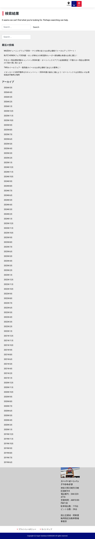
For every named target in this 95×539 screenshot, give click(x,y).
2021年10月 (8, 345)
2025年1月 (8, 163)
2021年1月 (8, 378)
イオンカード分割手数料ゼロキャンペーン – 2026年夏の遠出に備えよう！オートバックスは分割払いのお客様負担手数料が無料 (47, 73)
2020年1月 (8, 429)
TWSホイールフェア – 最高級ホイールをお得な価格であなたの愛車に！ (32, 67)
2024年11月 (8, 172)
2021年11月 (8, 341)
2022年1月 (8, 331)
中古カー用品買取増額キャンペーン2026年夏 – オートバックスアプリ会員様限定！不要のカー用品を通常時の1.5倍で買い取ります (47, 61)
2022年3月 (8, 322)
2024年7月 (8, 191)
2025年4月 (8, 148)
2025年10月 (8, 120)
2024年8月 (8, 186)
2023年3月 (8, 266)
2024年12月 (8, 167)
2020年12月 (8, 383)
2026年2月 (8, 102)
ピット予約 (74, 4)
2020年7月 (8, 406)
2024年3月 (8, 209)
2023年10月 (8, 233)
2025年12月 (8, 111)
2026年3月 (8, 97)
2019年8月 (8, 453)
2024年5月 (8, 200)
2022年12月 (8, 280)
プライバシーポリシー (27, 529)
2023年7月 (8, 247)
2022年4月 (8, 317)
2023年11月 (8, 228)
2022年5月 (8, 312)
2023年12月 (8, 223)
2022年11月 (8, 284)
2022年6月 (8, 308)
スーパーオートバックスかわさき (25, 2)
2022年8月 (8, 298)
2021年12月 (8, 336)
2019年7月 (8, 458)
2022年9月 (8, 294)
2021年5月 (8, 364)
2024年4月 (8, 205)
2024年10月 (8, 177)
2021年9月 (8, 350)
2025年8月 (8, 130)
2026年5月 (8, 88)
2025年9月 (8, 125)
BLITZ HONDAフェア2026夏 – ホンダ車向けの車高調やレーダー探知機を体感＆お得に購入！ (41, 55)
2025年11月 (8, 116)
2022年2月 (8, 326)
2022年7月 (8, 303)
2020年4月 (8, 420)
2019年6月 (8, 462)
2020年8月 (8, 401)
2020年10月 (8, 392)
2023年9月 (8, 237)
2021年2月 (8, 373)
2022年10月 (8, 289)
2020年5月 (8, 415)
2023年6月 (8, 252)
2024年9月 (8, 181)
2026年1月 (8, 106)
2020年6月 (8, 411)
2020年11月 (8, 387)
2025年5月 (8, 144)
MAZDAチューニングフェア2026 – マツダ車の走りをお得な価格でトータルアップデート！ (40, 51)
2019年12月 (8, 434)
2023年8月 (8, 242)
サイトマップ (46, 529)
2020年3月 (8, 425)
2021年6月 (8, 359)
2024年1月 (8, 219)
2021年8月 (8, 355)
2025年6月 (8, 139)
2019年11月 (8, 439)
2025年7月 (8, 134)
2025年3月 (8, 153)
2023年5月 (8, 256)
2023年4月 (8, 261)
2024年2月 (8, 214)
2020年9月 (8, 397)
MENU (79, 4)
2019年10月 (8, 444)
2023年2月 (8, 270)
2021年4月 (8, 369)
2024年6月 (8, 195)
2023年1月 (8, 275)
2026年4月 (8, 92)
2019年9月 (8, 448)
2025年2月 (8, 158)
